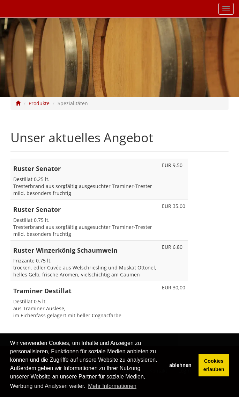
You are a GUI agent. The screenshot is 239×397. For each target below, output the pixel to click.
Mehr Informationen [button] (112, 386)
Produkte (39, 103)
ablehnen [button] (180, 365)
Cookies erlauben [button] (213, 365)
